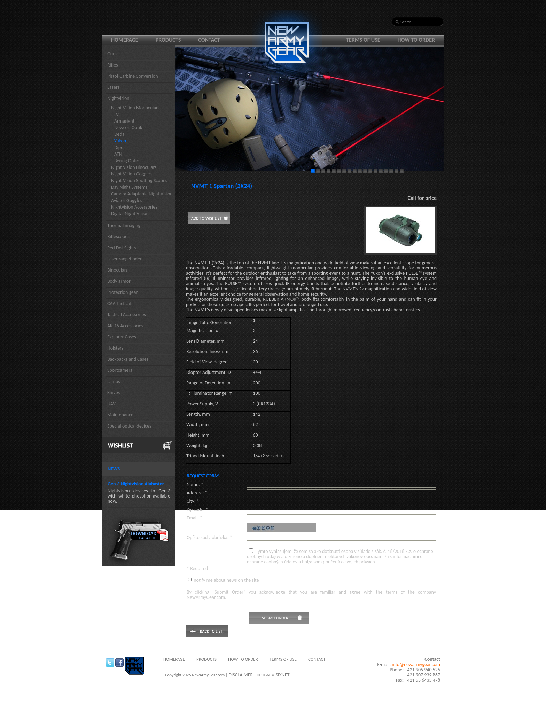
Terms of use (363, 40)
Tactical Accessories (126, 314)
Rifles (112, 65)
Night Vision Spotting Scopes (139, 180)
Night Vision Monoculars (135, 108)
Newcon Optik (128, 128)
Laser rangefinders (125, 258)
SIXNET (283, 675)
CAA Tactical (119, 303)
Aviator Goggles (126, 200)
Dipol (119, 147)
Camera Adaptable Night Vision (142, 194)
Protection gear (122, 292)
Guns (112, 53)
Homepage (124, 40)
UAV (111, 403)
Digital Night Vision (130, 214)
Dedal (120, 134)
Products (168, 40)
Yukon (120, 141)
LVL (117, 114)
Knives (113, 392)
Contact (209, 40)
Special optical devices (129, 426)
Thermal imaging (123, 225)
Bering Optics (127, 161)
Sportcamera (120, 370)
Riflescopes (118, 236)
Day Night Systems (129, 187)
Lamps (113, 381)
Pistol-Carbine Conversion (132, 76)
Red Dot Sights (121, 247)
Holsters (115, 348)
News (114, 469)
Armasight (124, 121)
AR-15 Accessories (125, 325)
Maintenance (120, 414)
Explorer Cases (121, 336)
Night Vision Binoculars (134, 167)
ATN (118, 154)
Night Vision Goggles (131, 174)
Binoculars (117, 270)
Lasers (113, 87)
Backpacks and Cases (127, 359)
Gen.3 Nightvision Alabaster (136, 484)
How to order (416, 40)
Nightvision (118, 98)
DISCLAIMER (240, 675)
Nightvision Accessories (134, 207)
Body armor (119, 281)
